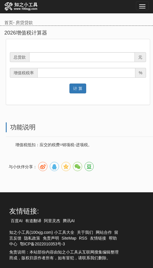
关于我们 (85, 232)
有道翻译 (33, 220)
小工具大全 (64, 232)
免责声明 (51, 238)
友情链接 (98, 238)
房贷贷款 (24, 22)
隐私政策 (32, 238)
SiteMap (69, 238)
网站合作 (104, 232)
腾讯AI (69, 220)
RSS (83, 238)
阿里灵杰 (52, 220)
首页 (8, 22)
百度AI (17, 220)
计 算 (77, 88)
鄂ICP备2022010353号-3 (42, 244)
